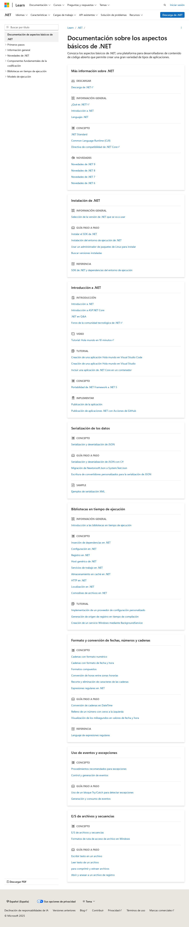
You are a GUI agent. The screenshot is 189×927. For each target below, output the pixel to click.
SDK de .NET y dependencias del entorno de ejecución (101, 270)
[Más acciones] (181, 28)
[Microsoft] (6, 5)
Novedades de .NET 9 (83, 164)
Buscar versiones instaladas (86, 253)
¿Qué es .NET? (79, 104)
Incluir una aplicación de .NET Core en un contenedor (101, 370)
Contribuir (98, 910)
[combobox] (31, 27)
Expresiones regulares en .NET (88, 688)
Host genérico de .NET (83, 561)
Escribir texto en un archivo (86, 856)
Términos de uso (136, 910)
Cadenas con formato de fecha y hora (92, 663)
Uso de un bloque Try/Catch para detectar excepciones (102, 792)
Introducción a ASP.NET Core (87, 310)
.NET (80, 27)
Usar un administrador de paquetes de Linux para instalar (103, 246)
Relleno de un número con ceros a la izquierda (97, 711)
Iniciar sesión (177, 5)
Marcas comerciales (161, 910)
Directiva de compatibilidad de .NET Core (94, 147)
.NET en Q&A (78, 316)
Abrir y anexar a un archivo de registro (93, 875)
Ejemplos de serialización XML (88, 491)
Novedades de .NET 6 (83, 183)
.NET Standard (79, 134)
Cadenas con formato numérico (89, 656)
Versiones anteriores (64, 910)
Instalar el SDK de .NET (84, 234)
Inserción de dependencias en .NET (91, 542)
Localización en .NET (82, 586)
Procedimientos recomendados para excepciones (98, 769)
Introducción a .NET (82, 110)
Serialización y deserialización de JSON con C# (97, 461)
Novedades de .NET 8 (83, 170)
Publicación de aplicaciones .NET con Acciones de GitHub (103, 410)
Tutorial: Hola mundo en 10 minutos (91, 340)
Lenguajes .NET (79, 117)
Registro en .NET (80, 555)
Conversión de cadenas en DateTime (91, 705)
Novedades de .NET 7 (83, 176)
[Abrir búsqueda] (165, 5)
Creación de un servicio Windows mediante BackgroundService (106, 623)
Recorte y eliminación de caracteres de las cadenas (99, 681)
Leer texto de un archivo (85, 862)
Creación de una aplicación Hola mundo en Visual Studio (103, 363)
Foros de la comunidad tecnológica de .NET (95, 322)
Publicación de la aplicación (86, 404)
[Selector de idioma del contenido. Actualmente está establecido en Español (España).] (17, 901)
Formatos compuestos (84, 669)
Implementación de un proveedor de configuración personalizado (108, 610)
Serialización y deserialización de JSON (93, 444)
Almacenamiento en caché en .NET (90, 574)
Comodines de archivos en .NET (89, 593)
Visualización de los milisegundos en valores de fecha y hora (105, 718)
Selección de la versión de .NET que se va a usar (98, 217)
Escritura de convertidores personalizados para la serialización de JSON (111, 474)
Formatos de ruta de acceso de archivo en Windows (100, 838)
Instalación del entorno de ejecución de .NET (96, 240)
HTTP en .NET (78, 580)
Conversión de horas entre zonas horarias (94, 675)
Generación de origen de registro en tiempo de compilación (105, 616)
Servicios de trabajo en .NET (87, 567)
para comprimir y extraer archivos (90, 868)
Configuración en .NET (83, 549)
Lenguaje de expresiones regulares (90, 735)
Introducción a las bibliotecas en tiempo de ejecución (101, 525)
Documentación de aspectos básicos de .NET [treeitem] (30, 37)
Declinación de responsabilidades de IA (26, 910)
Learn (70, 27)
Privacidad (114, 910)
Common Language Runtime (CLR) (90, 140)
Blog (82, 910)
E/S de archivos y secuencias (87, 832)
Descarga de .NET (172, 15)
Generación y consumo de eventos (91, 798)
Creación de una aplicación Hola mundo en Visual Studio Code (106, 357)
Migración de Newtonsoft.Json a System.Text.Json (99, 468)
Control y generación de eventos (89, 775)
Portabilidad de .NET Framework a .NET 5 (94, 387)
